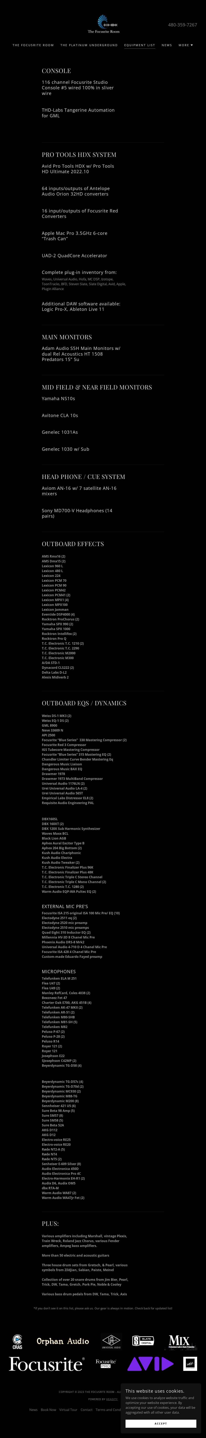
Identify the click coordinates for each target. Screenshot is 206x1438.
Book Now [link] (48, 1410)
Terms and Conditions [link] (112, 1410)
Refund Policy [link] (166, 1410)
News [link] (167, 45)
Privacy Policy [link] (143, 1410)
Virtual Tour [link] (68, 1410)
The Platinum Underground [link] (89, 45)
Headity (112, 1399)
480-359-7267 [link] (182, 25)
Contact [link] (87, 1410)
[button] (186, 45)
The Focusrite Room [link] (33, 45)
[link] (103, 24)
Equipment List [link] (139, 45)
